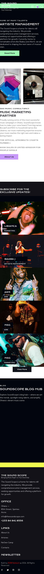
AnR (6, 297)
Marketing (9, 231)
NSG (7, 325)
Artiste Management (15, 264)
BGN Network (14, 563)
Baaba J (9, 259)
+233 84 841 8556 (12, 520)
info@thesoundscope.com (12, 516)
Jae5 (7, 292)
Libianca (10, 226)
